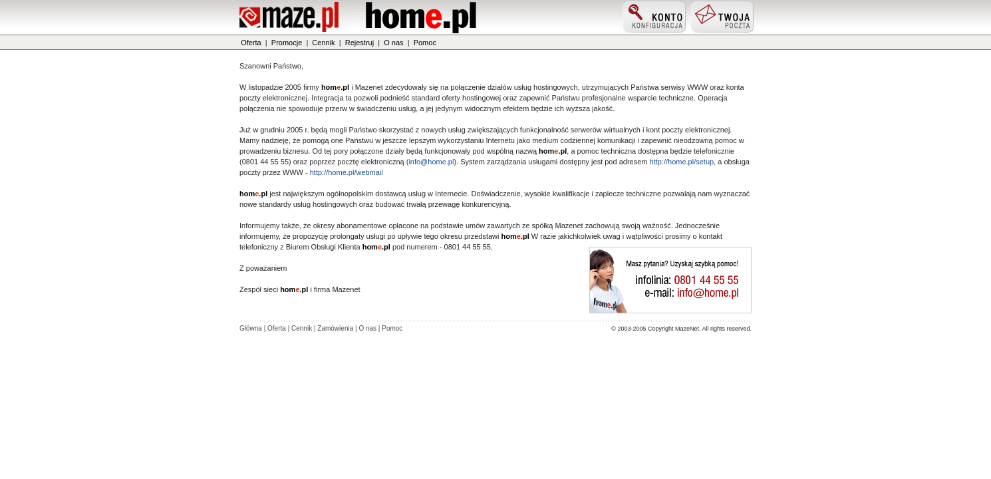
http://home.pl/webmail (346, 172)
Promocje (286, 43)
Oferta (251, 43)
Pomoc (425, 43)
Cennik (323, 43)
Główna (250, 328)
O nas (393, 43)
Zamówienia (335, 328)
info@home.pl (431, 162)
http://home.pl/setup (682, 162)
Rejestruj (359, 43)
